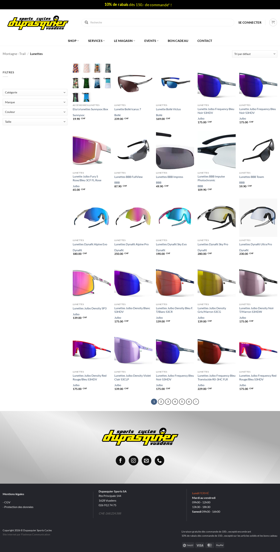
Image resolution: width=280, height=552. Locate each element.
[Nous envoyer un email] (146, 460)
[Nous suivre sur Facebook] (120, 460)
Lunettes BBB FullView (128, 176)
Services (96, 41)
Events (151, 41)
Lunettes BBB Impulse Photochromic (211, 178)
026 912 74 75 (107, 505)
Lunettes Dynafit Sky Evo (171, 244)
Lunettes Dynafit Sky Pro (213, 244)
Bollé (117, 115)
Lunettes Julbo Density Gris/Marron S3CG (212, 309)
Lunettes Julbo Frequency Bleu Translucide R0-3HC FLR (217, 377)
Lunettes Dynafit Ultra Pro (255, 244)
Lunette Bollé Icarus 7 (127, 109)
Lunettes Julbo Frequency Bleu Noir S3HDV (175, 377)
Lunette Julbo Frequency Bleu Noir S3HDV (216, 110)
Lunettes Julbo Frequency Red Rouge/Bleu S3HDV (257, 377)
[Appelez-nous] (159, 460)
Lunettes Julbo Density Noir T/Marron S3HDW (256, 309)
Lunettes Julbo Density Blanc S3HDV (132, 309)
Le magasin (124, 41)
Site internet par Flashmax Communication (26, 534)
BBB (117, 182)
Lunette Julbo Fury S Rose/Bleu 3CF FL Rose (87, 178)
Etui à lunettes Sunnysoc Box (90, 109)
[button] (249, 22)
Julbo (201, 118)
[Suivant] (196, 402)
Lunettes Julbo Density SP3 (89, 308)
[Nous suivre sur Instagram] (133, 460)
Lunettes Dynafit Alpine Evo (90, 244)
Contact (204, 41)
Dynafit (77, 250)
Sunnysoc (79, 115)
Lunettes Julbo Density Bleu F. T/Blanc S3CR (174, 309)
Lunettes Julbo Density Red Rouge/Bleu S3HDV (89, 377)
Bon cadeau (178, 41)
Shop (73, 41)
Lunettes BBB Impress (169, 176)
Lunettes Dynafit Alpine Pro (131, 244)
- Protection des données (18, 507)
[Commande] (254, 53)
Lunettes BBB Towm (251, 176)
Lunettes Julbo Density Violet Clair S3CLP (132, 377)
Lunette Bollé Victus (168, 109)
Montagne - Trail (14, 54)
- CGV (6, 502)
